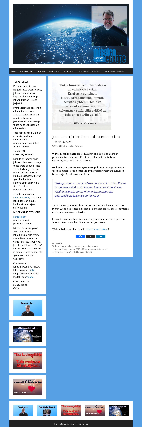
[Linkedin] (100, 236)
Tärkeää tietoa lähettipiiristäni (114, 71)
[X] (90, 236)
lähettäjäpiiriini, (21, 197)
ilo (56, 246)
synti (83, 246)
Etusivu (13, 71)
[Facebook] (80, 236)
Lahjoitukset (19, 216)
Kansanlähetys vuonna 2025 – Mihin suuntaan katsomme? (81, 249)
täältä (30, 276)
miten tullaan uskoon (97, 229)
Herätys (58, 243)
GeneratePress (82, 424)
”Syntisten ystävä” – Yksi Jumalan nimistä (73, 252)
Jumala (68, 246)
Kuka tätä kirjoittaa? (27, 71)
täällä (32, 270)
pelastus (76, 246)
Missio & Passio (54, 71)
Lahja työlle (41, 71)
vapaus (94, 246)
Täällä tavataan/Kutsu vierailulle (89, 71)
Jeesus (61, 246)
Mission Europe (69, 71)
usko (88, 246)
